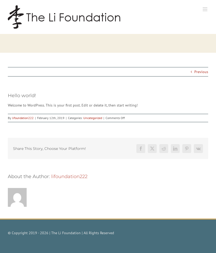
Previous (201, 71)
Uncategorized (92, 118)
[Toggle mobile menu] (205, 9)
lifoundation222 (23, 118)
